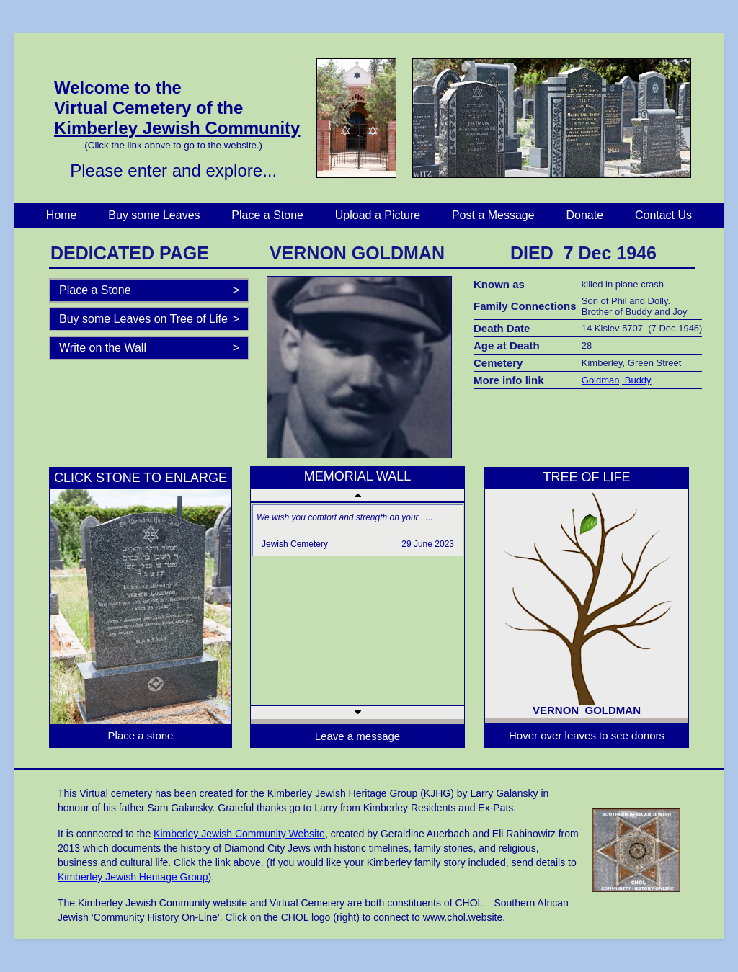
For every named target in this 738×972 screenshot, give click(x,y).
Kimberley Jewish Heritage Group (133, 877)
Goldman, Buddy (617, 380)
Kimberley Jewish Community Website (239, 833)
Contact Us (663, 215)
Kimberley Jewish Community (177, 128)
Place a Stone (267, 215)
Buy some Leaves (154, 215)
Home (61, 215)
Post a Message (493, 215)
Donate (585, 215)
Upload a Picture (377, 215)
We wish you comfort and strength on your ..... (345, 517)
